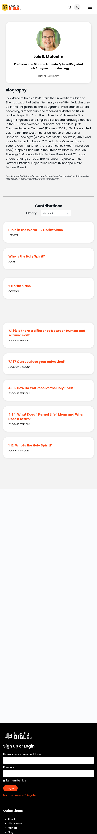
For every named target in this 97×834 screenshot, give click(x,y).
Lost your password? (14, 795)
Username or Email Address (22, 754)
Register (31, 795)
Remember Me (14, 780)
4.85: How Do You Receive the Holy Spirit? (41, 388)
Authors (13, 828)
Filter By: (31, 213)
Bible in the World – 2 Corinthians (35, 230)
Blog (10, 832)
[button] (90, 7)
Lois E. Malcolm (48, 56)
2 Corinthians (19, 286)
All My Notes (15, 823)
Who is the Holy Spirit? (26, 256)
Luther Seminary (48, 76)
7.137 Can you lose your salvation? (36, 361)
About (11, 819)
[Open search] (69, 7)
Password (10, 767)
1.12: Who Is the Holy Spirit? (30, 445)
